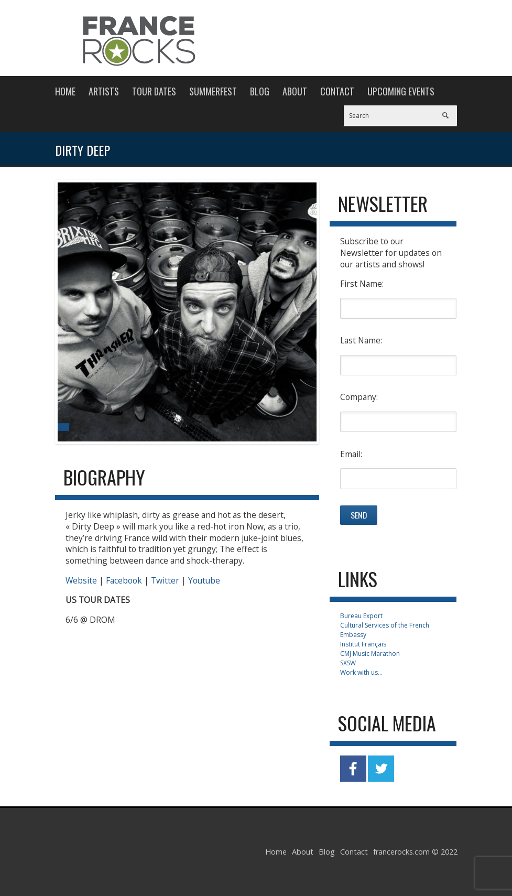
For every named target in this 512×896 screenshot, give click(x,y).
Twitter (165, 580)
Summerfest (213, 91)
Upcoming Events (400, 91)
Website (81, 580)
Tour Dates (154, 91)
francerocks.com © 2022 (415, 852)
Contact (337, 91)
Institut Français (363, 644)
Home (65, 91)
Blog (259, 91)
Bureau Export (361, 615)
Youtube (203, 580)
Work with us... (361, 672)
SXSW (348, 662)
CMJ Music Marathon (370, 653)
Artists (104, 91)
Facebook (124, 580)
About (294, 91)
